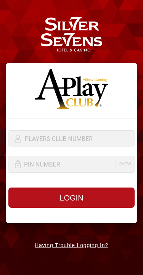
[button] (125, 164)
